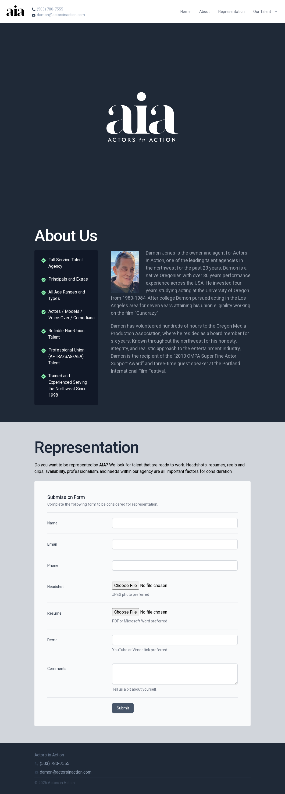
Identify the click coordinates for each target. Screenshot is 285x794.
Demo (52, 640)
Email (52, 544)
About (204, 11)
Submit (123, 708)
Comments (56, 668)
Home (185, 11)
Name (52, 523)
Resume (54, 613)
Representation (231, 11)
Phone (52, 565)
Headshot (55, 587)
